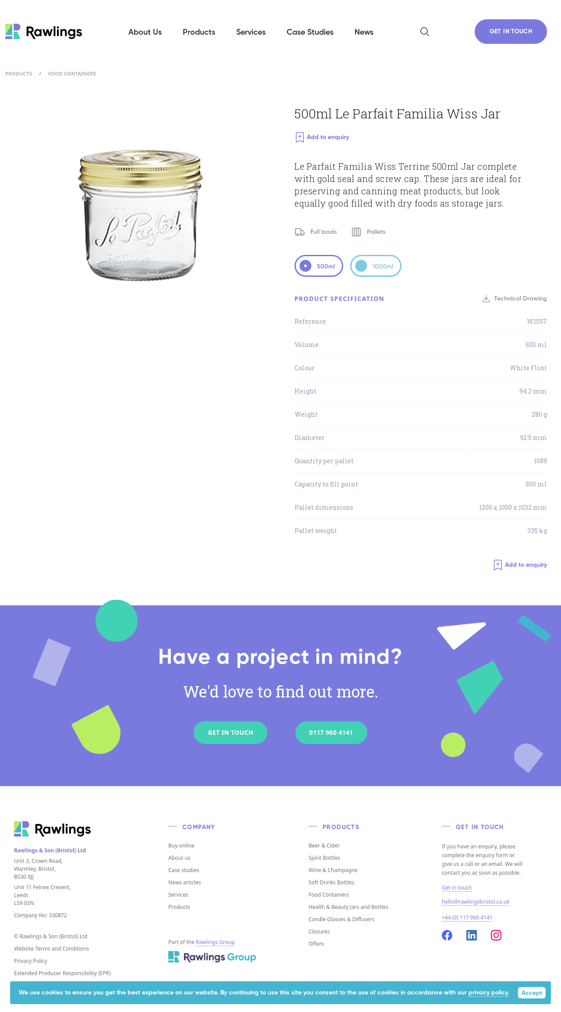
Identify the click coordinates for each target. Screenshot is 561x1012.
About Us (145, 32)
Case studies (183, 870)
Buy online (181, 845)
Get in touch (457, 887)
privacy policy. (489, 993)
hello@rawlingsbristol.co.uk (476, 901)
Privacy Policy (30, 961)
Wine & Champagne (333, 870)
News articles (184, 882)
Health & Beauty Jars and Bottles (348, 907)
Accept (532, 993)
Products (18, 73)
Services (178, 894)
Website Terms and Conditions (51, 948)
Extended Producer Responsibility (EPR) (62, 973)
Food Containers (72, 73)
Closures (319, 931)
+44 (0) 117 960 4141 (467, 917)
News (364, 32)
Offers (316, 944)
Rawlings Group (215, 942)
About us (179, 858)
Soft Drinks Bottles (331, 882)
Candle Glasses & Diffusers (341, 919)
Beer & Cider (324, 845)
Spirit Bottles (324, 858)
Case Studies (310, 32)
